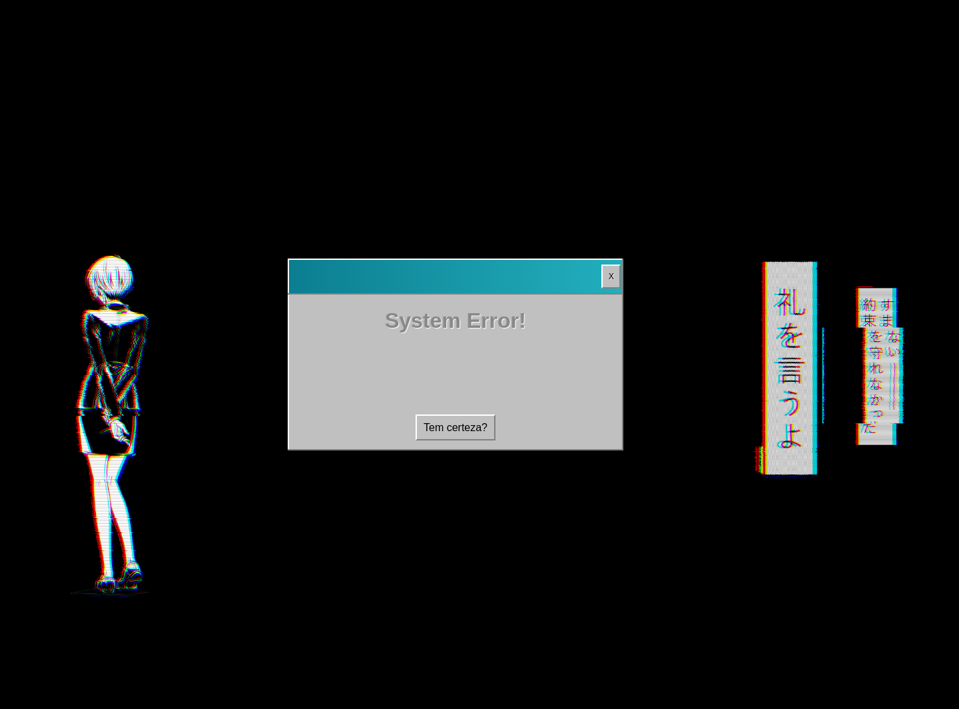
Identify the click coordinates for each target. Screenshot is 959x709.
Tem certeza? (455, 427)
